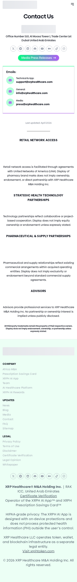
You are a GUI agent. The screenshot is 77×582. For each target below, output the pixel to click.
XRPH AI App (10, 378)
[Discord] (35, 49)
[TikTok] (57, 49)
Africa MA (10, 369)
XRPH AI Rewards (13, 392)
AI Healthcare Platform (17, 388)
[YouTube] (42, 49)
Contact (8, 419)
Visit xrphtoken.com (38, 551)
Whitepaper (10, 464)
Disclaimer (9, 451)
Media (7, 415)
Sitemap (8, 428)
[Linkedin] (28, 49)
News (6, 405)
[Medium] (49, 49)
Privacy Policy (12, 441)
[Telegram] (20, 49)
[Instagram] (64, 49)
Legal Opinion (12, 460)
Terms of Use (11, 446)
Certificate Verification (18, 455)
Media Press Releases (38, 58)
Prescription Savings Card (19, 374)
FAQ (5, 424)
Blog (6, 410)
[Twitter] (13, 49)
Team (6, 383)
